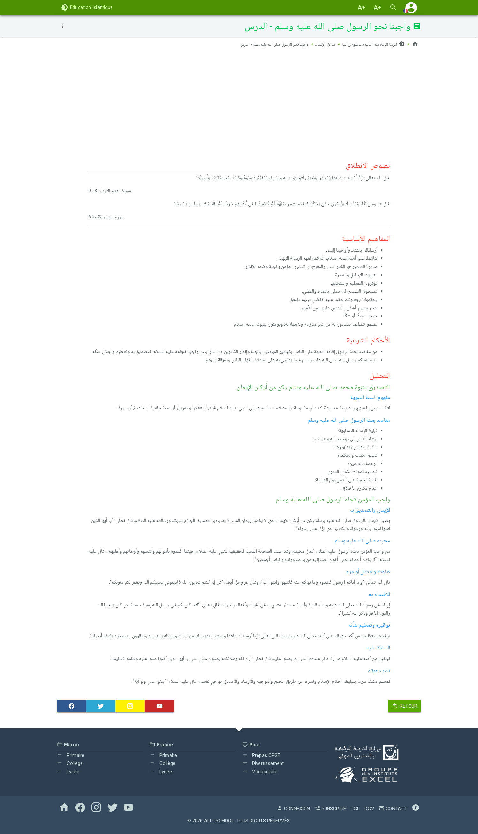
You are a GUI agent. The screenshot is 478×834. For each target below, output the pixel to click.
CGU (355, 809)
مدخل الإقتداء (316, 44)
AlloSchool (219, 820)
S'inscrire (330, 809)
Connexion (293, 809)
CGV (369, 809)
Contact (393, 809)
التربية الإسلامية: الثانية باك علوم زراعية (369, 44)
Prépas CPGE (261, 755)
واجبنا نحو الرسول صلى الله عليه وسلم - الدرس (259, 44)
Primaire (70, 755)
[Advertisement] (239, 102)
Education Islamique (87, 7)
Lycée (68, 772)
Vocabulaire (259, 772)
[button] (411, 7)
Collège (70, 763)
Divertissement (263, 763)
